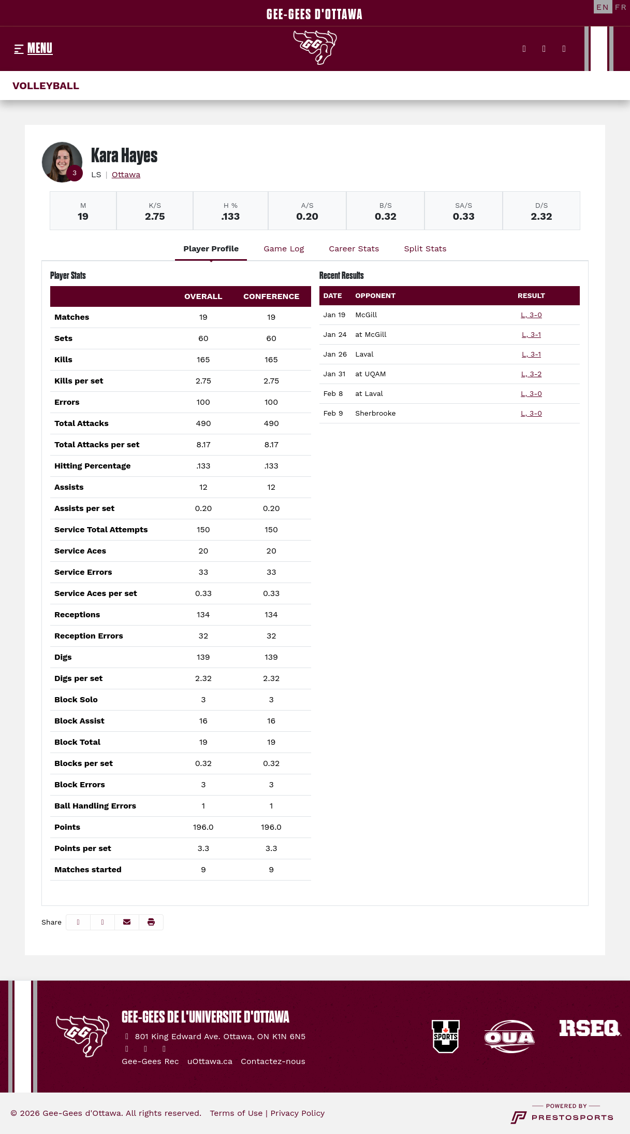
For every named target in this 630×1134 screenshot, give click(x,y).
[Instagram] (544, 49)
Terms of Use (236, 1113)
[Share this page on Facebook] (78, 922)
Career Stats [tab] (354, 248)
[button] (151, 922)
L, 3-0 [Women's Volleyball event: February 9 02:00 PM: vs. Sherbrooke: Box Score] (531, 413)
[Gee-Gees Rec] (150, 1061)
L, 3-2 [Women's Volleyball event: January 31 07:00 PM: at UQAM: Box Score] (531, 374)
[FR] (621, 6)
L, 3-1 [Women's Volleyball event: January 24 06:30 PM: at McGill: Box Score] (531, 334)
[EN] (603, 6)
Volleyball (45, 85)
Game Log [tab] (283, 248)
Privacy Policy (297, 1113)
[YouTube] (564, 49)
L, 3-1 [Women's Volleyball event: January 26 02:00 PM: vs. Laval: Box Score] (531, 354)
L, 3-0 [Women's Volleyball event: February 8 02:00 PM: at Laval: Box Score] (531, 393)
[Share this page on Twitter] (102, 922)
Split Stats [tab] (425, 248)
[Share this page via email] (126, 922)
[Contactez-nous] (273, 1061)
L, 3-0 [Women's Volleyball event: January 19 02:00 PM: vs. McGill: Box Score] (531, 314)
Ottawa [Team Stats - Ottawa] (126, 174)
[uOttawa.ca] (209, 1061)
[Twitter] (525, 49)
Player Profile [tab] (211, 248)
